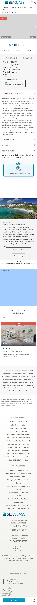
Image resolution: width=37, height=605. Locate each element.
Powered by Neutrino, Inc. (13, 558)
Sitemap (26, 560)
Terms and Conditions (15, 560)
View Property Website (14, 84)
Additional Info (9, 139)
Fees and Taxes (8, 151)
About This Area (18, 250)
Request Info (14, 600)
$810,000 (6, 348)
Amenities (6, 145)
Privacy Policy (28, 558)
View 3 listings (18, 256)
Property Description (11, 93)
